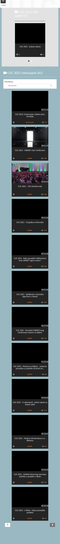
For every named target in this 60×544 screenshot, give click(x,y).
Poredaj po (8, 81)
